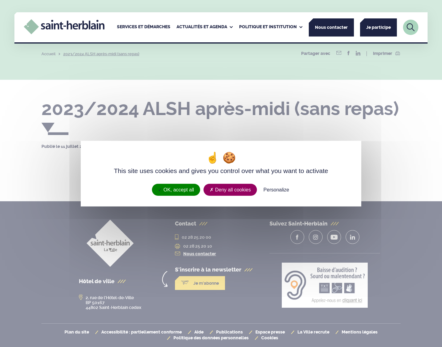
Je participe (378, 27)
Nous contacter (331, 27)
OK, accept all (176, 189)
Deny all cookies (230, 189)
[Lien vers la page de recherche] (410, 27)
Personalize (276, 189)
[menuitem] (143, 27)
